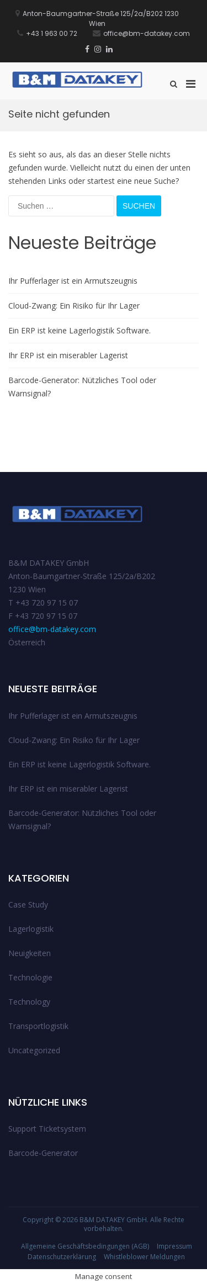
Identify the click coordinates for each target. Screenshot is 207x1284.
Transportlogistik (38, 1026)
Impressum (174, 1246)
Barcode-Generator (43, 1153)
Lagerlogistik (31, 929)
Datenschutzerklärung (62, 1256)
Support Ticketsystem (47, 1128)
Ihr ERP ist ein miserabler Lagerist (68, 355)
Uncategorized (34, 1050)
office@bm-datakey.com (52, 629)
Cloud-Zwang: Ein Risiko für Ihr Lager (74, 305)
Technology (29, 1001)
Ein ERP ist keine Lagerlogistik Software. (79, 330)
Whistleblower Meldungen (144, 1256)
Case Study (28, 904)
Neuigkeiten (29, 953)
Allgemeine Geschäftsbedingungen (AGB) (85, 1246)
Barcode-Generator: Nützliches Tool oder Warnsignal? (82, 387)
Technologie (30, 977)
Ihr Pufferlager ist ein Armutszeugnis (72, 280)
